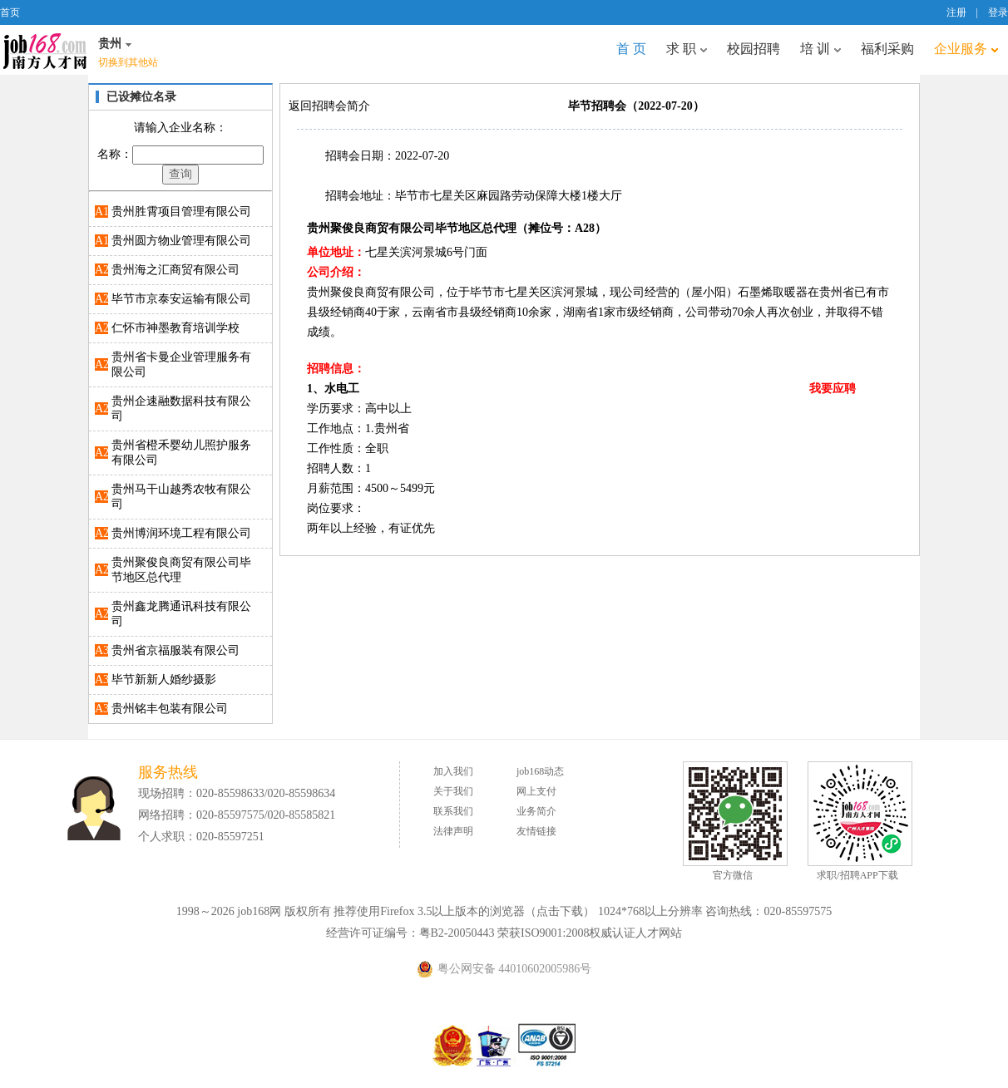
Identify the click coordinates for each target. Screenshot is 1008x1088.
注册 (956, 12)
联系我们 (453, 811)
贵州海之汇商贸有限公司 (175, 269)
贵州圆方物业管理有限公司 (181, 240)
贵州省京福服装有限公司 (175, 650)
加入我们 (453, 771)
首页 (10, 12)
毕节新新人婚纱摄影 (163, 679)
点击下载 (559, 911)
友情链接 (536, 831)
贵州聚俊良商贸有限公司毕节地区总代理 (181, 569)
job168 (45, 50)
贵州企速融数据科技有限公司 (181, 408)
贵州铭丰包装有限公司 (169, 708)
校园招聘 (753, 49)
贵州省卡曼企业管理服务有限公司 (181, 364)
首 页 (631, 49)
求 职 (686, 49)
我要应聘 (832, 388)
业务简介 (536, 811)
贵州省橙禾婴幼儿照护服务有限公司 (181, 452)
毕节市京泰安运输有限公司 (181, 299)
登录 (998, 12)
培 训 (820, 49)
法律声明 (453, 831)
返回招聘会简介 (329, 106)
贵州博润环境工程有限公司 (181, 533)
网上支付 (536, 791)
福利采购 (887, 49)
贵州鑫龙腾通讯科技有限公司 (181, 614)
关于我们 (453, 791)
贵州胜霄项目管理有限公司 (181, 211)
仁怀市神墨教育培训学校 (175, 328)
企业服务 (966, 49)
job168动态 (540, 771)
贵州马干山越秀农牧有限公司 (181, 496)
